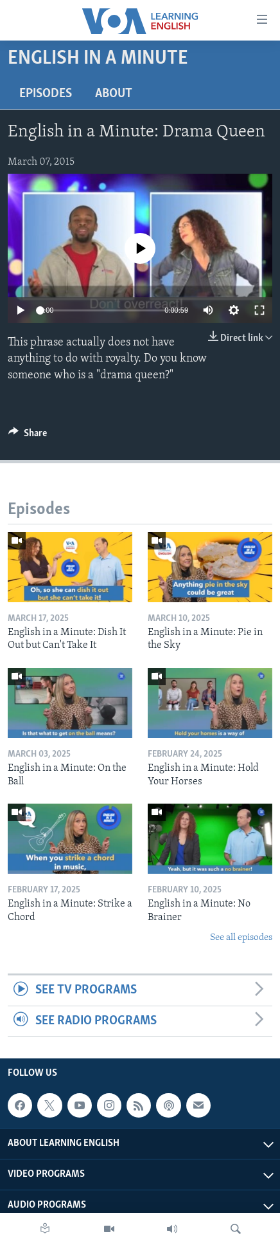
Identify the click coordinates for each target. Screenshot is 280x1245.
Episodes (45, 94)
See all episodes (241, 938)
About (113, 94)
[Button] (27, 436)
